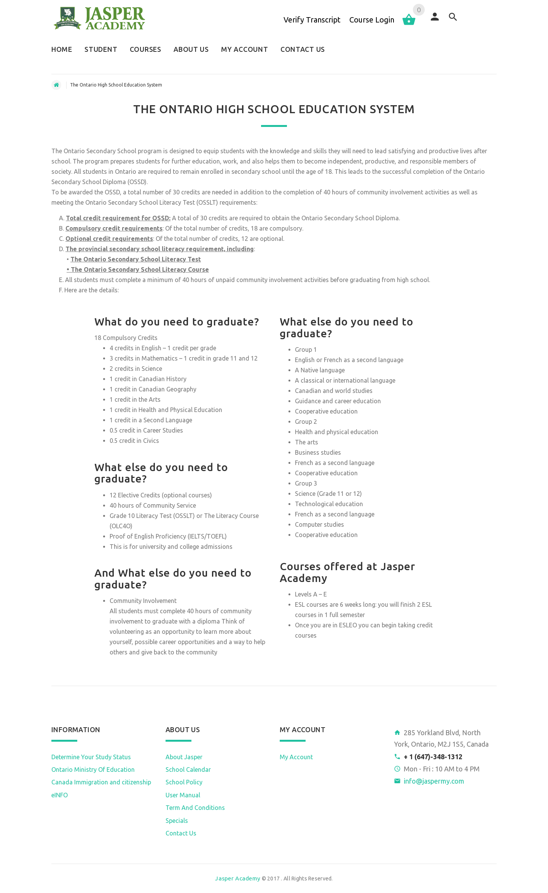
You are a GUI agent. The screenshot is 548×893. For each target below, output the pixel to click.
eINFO (59, 795)
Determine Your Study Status (91, 757)
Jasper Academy (237, 878)
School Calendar (188, 769)
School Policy (184, 782)
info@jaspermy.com (434, 781)
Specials (177, 820)
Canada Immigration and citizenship (101, 782)
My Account (296, 757)
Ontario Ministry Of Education (93, 769)
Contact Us (181, 833)
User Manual (183, 795)
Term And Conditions (195, 807)
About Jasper (184, 757)
